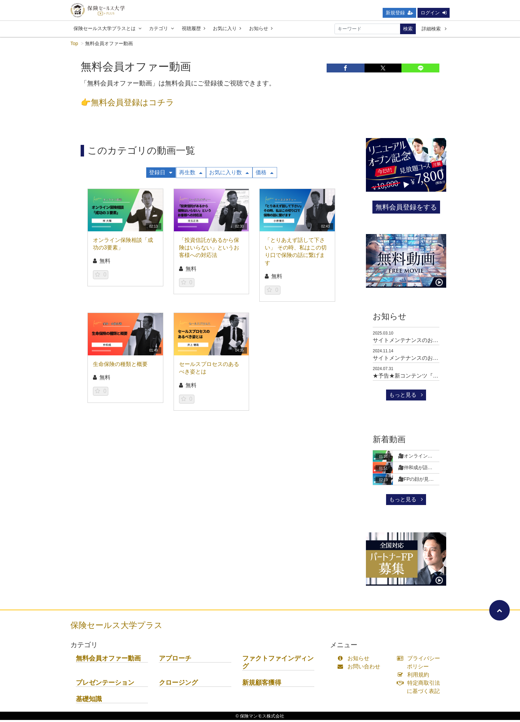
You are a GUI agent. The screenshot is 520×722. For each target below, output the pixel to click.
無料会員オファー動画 (108, 660)
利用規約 (414, 677)
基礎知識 (89, 701)
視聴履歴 (193, 30)
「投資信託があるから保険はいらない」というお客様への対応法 (209, 249)
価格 (264, 174)
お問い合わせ (360, 668)
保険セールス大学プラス (116, 627)
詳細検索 (434, 30)
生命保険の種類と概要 (120, 366)
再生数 (190, 174)
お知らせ (261, 30)
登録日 (160, 174)
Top (74, 45)
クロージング (178, 684)
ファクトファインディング (278, 664)
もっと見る (406, 397)
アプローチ (175, 660)
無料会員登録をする (406, 209)
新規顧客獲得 (261, 684)
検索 (408, 30)
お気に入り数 (229, 174)
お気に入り (227, 30)
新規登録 (399, 14)
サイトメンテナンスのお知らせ (411, 342)
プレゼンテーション (105, 684)
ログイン (434, 14)
